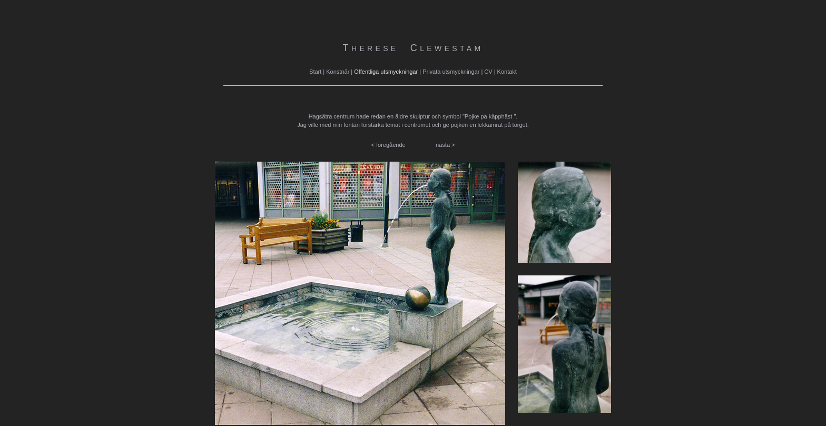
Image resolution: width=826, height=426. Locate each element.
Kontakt (507, 71)
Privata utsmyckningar (450, 71)
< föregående (388, 145)
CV (488, 71)
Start (315, 71)
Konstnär (337, 71)
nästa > (445, 145)
